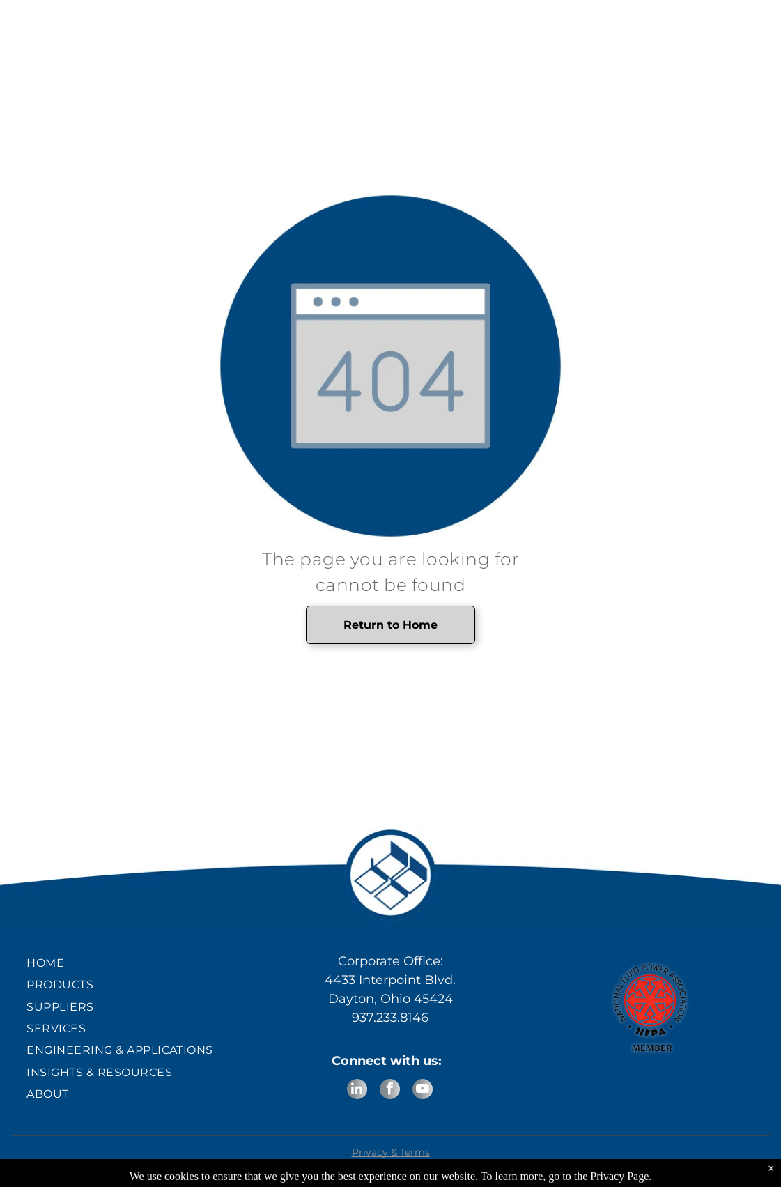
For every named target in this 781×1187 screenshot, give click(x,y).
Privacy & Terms (391, 1152)
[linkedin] (357, 1091)
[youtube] (422, 1091)
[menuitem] (130, 963)
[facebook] (390, 1091)
